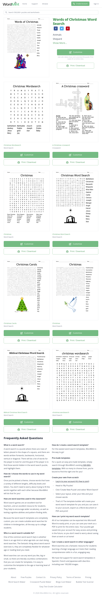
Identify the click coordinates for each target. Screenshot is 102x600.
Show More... (60, 42)
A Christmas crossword (61, 145)
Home (24, 4)
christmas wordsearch (60, 412)
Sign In (96, 4)
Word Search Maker (16, 582)
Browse (45, 4)
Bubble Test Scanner (85, 582)
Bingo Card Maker (63, 582)
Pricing (88, 577)
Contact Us (40, 577)
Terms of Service (73, 577)
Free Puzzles (26, 577)
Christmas (7, 234)
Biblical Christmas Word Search (15, 412)
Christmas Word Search (61, 234)
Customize (75, 52)
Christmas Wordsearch (12, 145)
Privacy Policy (56, 577)
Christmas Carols (10, 323)
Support (35, 4)
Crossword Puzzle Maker (40, 582)
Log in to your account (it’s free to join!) (72, 481)
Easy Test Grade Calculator (50, 586)
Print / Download (75, 65)
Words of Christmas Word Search (75, 21)
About (13, 577)
